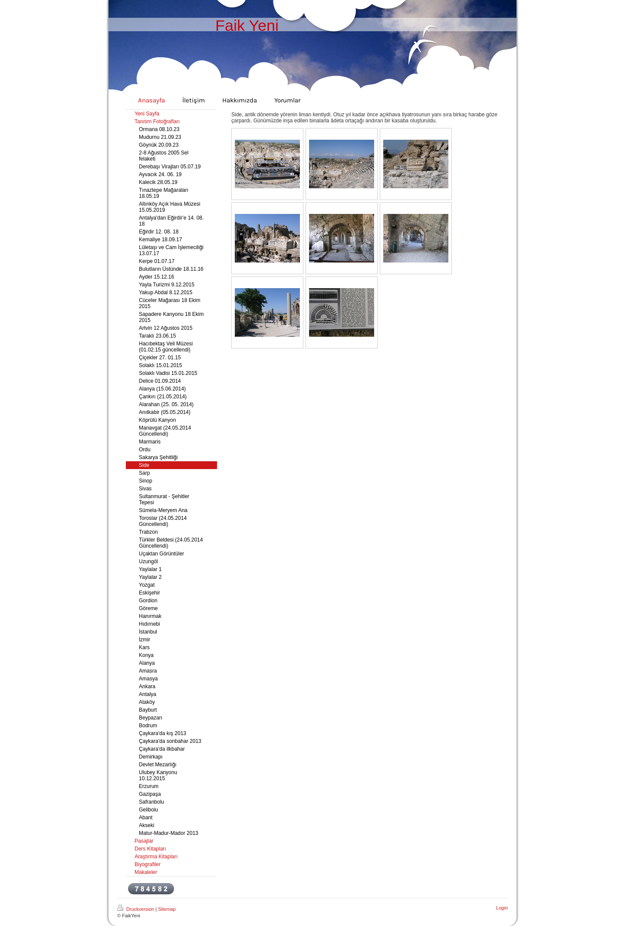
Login (502, 907)
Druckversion (136, 909)
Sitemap (166, 909)
